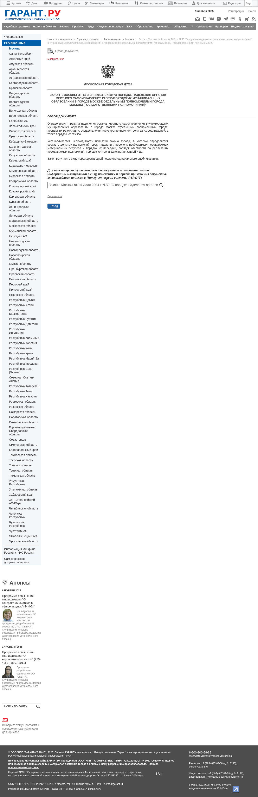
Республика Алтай (21, 305)
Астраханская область (24, 77)
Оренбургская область (24, 269)
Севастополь (18, 439)
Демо (32, 3)
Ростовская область (22, 401)
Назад (54, 206)
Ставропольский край (23, 450)
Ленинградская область (19, 208)
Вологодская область (23, 110)
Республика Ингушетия (17, 331)
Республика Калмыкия (24, 338)
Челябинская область (23, 508)
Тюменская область (22, 475)
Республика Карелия (23, 343)
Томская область (20, 465)
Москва (14, 48)
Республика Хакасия (23, 396)
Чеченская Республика (17, 515)
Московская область (22, 226)
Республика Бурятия (22, 319)
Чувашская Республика (17, 524)
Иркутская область (21, 136)
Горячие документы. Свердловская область (22, 431)
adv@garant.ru (197, 776)
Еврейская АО (18, 121)
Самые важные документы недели (16, 560)
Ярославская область (23, 541)
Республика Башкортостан (18, 312)
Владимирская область (19, 95)
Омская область (20, 263)
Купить (13, 3)
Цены (74, 3)
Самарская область (22, 412)
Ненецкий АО (18, 236)
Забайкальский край (22, 126)
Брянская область (21, 88)
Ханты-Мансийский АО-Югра (22, 501)
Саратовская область (23, 417)
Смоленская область (23, 444)
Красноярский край (22, 191)
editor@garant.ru (198, 766)
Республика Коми (20, 348)
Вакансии (177, 3)
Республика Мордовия (24, 363)
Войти (252, 11)
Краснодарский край (22, 186)
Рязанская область (21, 406)
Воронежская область (23, 115)
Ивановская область (22, 131)
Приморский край (20, 289)
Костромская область (23, 181)
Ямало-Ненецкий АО (23, 536)
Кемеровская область (23, 170)
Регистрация (236, 11)
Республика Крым (21, 353)
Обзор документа (62, 51)
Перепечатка (54, 196)
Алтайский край (19, 58)
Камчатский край (20, 160)
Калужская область (22, 155)
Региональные (14, 43)
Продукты (53, 3)
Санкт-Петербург (20, 53)
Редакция (232, 3)
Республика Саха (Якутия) (20, 370)
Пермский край (19, 284)
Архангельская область (19, 70)
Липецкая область (21, 215)
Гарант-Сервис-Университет (83, 789)
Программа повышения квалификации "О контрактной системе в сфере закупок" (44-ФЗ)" (18, 601)
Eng (248, 3)
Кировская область (21, 176)
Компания (119, 3)
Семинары (94, 3)
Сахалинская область (23, 422)
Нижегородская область (19, 243)
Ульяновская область (23, 489)
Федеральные (13, 36)
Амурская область (21, 64)
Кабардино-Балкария (23, 141)
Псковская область (21, 294)
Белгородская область (24, 83)
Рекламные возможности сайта (225, 776)
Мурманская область (23, 231)
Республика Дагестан (23, 324)
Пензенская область (22, 279)
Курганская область (22, 196)
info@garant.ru (114, 784)
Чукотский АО (18, 531)
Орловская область (22, 274)
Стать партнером (148, 3)
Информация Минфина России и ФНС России (20, 550)
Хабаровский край (21, 494)
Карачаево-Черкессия (23, 165)
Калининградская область (20, 148)
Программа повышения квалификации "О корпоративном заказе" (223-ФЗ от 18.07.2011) (21, 657)
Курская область (20, 201)
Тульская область (21, 470)
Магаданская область (23, 220)
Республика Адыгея (22, 300)
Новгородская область (24, 250)
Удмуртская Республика (17, 482)
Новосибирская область (19, 256)
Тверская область (21, 460)
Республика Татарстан (24, 386)
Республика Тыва (20, 391)
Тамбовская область (23, 455)
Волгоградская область (19, 103)
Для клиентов (203, 3)
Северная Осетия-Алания (21, 379)
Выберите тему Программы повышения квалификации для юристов (20, 725)
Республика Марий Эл (24, 358)
